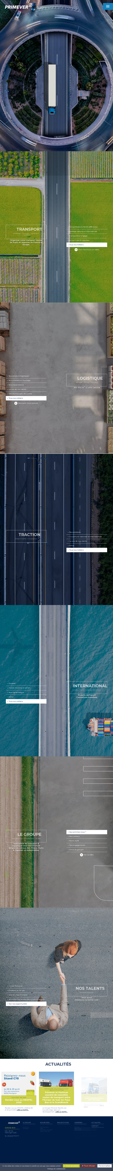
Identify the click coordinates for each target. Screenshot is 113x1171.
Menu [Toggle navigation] (108, 6)
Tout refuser (88, 1166)
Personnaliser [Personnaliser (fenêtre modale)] (105, 1166)
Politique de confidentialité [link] (56, 1169)
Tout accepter (71, 1166)
